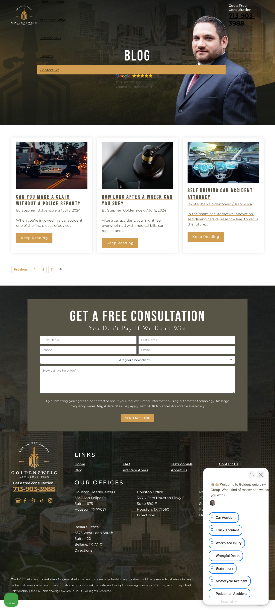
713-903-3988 (242, 19)
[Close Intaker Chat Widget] (260, 473)
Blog (78, 470)
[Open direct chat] (251, 473)
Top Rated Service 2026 (136, 82)
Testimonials (50, 38)
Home (80, 464)
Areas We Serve (53, 20)
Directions (83, 550)
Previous (21, 269)
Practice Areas (135, 470)
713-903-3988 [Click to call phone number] (34, 489)
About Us (179, 470)
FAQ (126, 464)
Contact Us (49, 70)
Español (46, 56)
